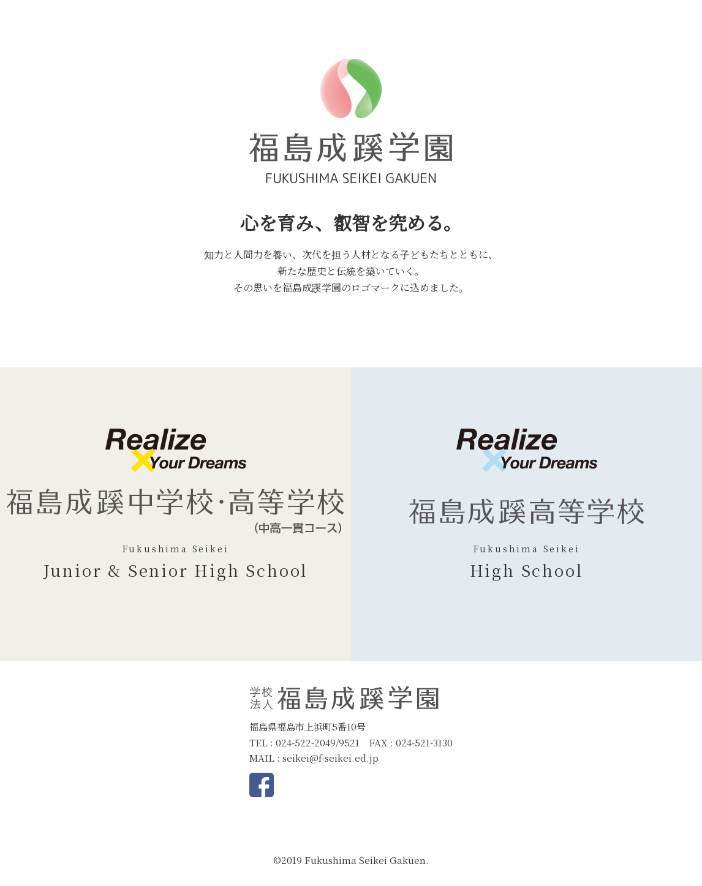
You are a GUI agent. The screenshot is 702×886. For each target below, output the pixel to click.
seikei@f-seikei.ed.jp (330, 757)
